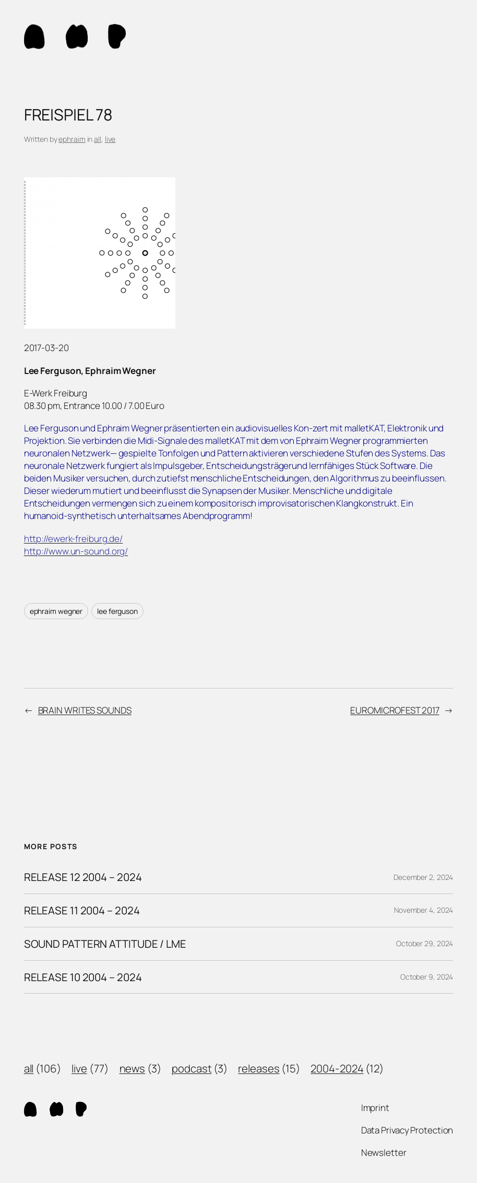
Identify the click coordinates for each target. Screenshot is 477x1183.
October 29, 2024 (424, 943)
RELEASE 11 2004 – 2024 (82, 910)
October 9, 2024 (427, 977)
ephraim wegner (56, 611)
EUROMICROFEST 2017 (394, 710)
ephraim (71, 139)
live (110, 139)
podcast (191, 1068)
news (133, 1068)
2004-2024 (337, 1068)
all (97, 139)
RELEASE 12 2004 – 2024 (83, 877)
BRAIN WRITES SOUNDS (85, 710)
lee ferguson (117, 611)
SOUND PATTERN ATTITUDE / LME (105, 944)
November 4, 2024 (423, 910)
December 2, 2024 (423, 877)
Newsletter (384, 1152)
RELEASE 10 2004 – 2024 (83, 977)
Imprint (375, 1108)
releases (258, 1068)
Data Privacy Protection (407, 1130)
